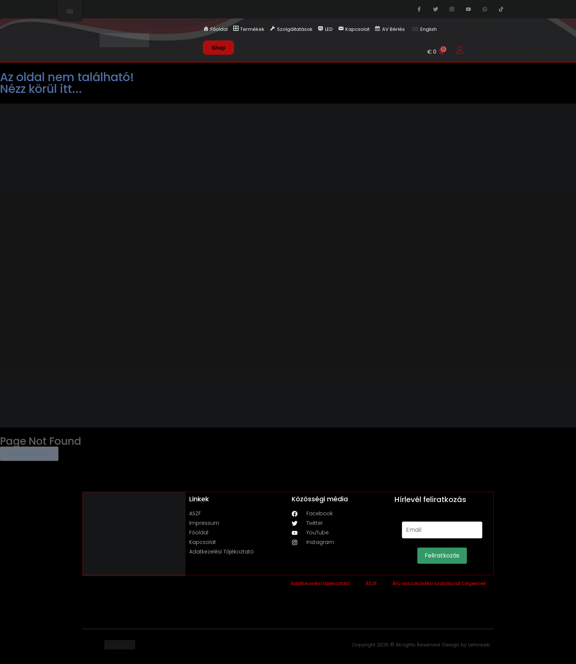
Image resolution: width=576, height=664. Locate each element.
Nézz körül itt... (41, 88)
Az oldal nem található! (67, 77)
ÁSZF (371, 583)
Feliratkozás (442, 555)
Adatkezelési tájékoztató (320, 583)
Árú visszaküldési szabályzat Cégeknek (439, 583)
